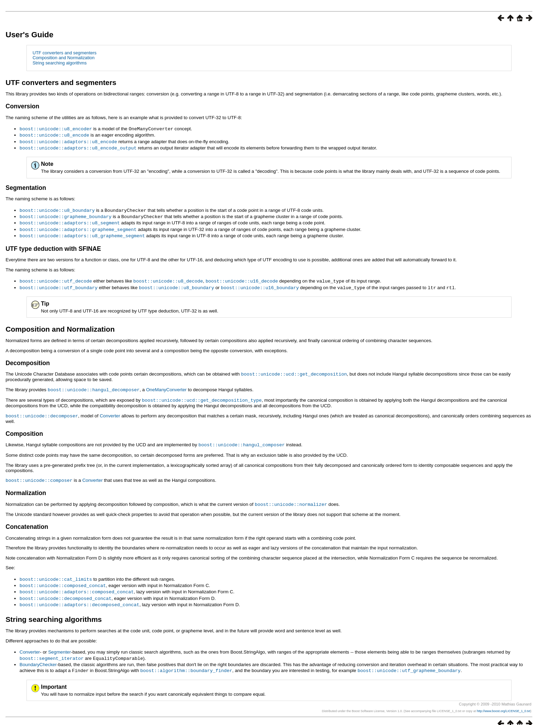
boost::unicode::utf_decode (56, 278)
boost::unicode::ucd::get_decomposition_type (202, 395)
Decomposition (28, 359)
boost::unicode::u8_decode (168, 278)
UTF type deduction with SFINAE (53, 245)
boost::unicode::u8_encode (54, 134)
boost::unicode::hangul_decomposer (94, 385)
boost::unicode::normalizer (291, 498)
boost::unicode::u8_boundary (57, 209)
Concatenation (27, 520)
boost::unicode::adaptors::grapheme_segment (78, 227)
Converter (110, 411)
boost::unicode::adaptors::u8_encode (68, 141)
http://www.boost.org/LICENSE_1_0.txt (503, 702)
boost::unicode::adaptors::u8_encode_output (78, 147)
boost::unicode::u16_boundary (260, 284)
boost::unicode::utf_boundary (59, 284)
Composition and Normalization (63, 57)
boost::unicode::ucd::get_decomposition (294, 370)
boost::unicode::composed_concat (63, 579)
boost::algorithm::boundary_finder (186, 662)
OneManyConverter (166, 385)
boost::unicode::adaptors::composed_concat (77, 584)
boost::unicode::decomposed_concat (66, 591)
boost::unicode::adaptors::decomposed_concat (79, 597)
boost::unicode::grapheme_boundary (66, 214)
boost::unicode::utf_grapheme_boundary (409, 662)
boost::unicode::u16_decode (242, 278)
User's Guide (29, 34)
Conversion (22, 106)
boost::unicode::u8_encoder (56, 128)
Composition (24, 428)
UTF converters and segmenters (64, 52)
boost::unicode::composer (39, 474)
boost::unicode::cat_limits (56, 573)
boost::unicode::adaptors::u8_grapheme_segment (82, 233)
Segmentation (26, 186)
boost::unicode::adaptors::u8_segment (70, 220)
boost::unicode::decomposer (42, 411)
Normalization (26, 487)
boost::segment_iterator (52, 650)
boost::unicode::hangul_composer (241, 439)
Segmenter (59, 644)
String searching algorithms (59, 62)
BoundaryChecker (38, 656)
